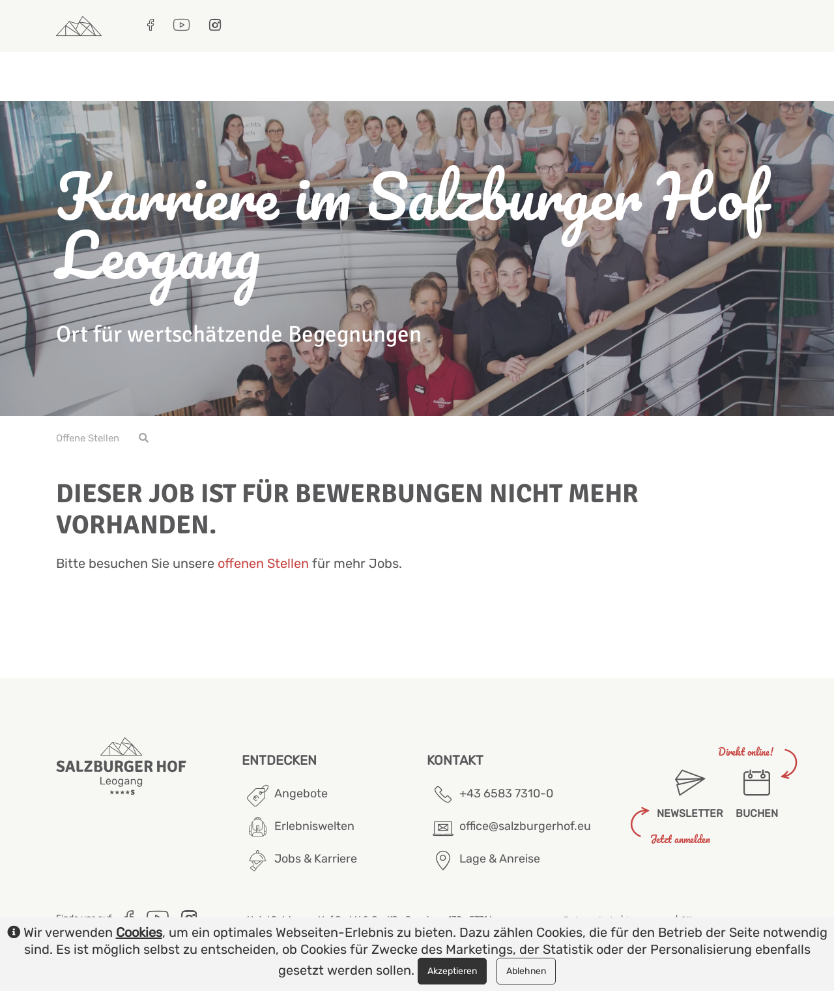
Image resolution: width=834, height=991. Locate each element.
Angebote (301, 793)
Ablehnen (526, 971)
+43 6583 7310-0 (506, 793)
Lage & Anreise (499, 858)
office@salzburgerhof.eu (525, 826)
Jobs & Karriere (315, 858)
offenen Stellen (263, 563)
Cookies (139, 932)
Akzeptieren (452, 971)
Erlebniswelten (314, 826)
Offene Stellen (87, 438)
